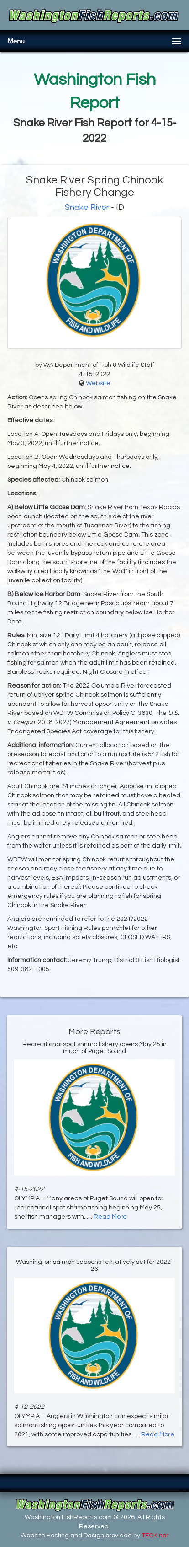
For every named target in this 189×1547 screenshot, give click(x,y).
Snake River (87, 207)
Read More (110, 1217)
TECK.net (155, 1535)
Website (98, 383)
